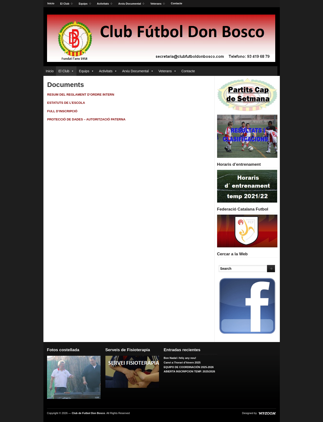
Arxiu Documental (129, 4)
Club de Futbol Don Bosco (88, 413)
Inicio (51, 3)
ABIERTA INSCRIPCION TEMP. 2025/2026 (189, 371)
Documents (65, 84)
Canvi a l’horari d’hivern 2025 (182, 362)
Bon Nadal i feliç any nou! (180, 357)
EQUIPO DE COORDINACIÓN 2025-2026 (189, 367)
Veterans (156, 4)
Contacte (176, 3)
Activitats (103, 4)
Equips (83, 4)
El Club (65, 4)
